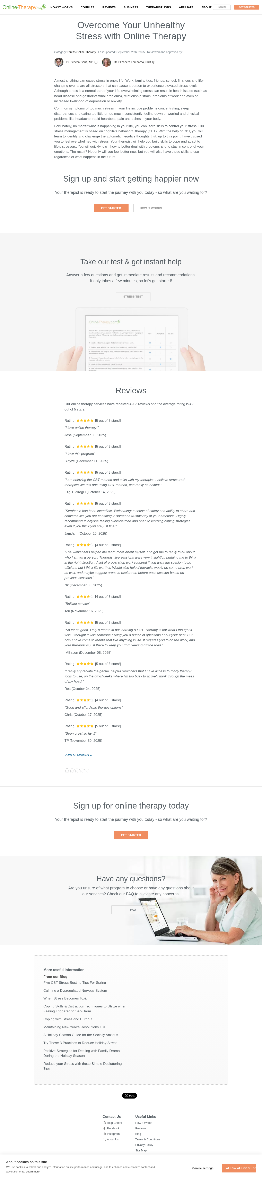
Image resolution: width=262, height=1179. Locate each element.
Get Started (247, 7)
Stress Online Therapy (82, 52)
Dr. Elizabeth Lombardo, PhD (132, 62)
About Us (113, 1139)
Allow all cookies (231, 1168)
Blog (138, 1133)
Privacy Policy (144, 1145)
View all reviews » (78, 755)
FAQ (133, 909)
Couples (88, 7)
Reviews (109, 7)
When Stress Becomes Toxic (65, 998)
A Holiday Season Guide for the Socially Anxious (80, 1035)
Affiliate (186, 7)
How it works (62, 7)
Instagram (113, 1133)
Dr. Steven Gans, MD (79, 62)
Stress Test (133, 296)
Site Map (141, 1150)
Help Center (114, 1122)
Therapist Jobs (158, 7)
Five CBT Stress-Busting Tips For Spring (74, 983)
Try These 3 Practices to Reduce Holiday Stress (80, 1043)
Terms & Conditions (147, 1139)
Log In (222, 7)
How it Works (151, 208)
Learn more (47, 1171)
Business (131, 7)
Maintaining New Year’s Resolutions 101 (74, 1027)
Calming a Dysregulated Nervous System (75, 991)
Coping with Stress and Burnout (67, 1019)
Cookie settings (180, 1168)
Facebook (113, 1128)
